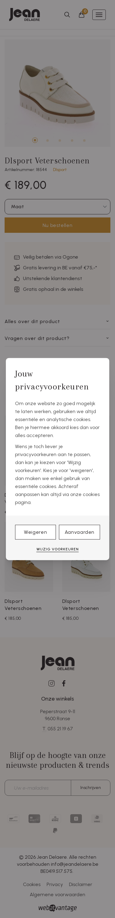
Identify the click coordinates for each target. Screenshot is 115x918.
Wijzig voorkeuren (57, 549)
